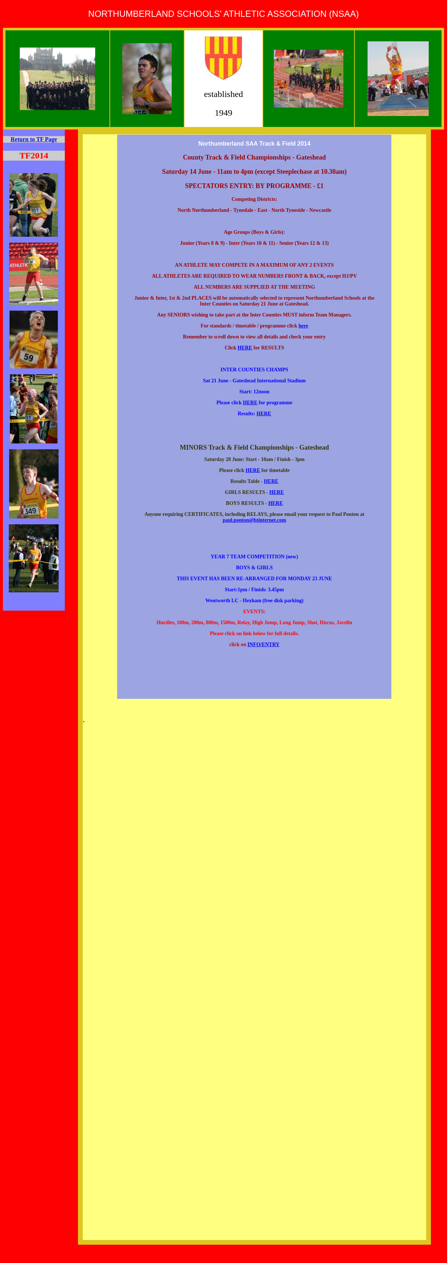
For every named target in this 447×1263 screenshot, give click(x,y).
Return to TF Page (34, 139)
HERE (245, 348)
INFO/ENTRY (263, 644)
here (303, 326)
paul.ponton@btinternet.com (254, 520)
